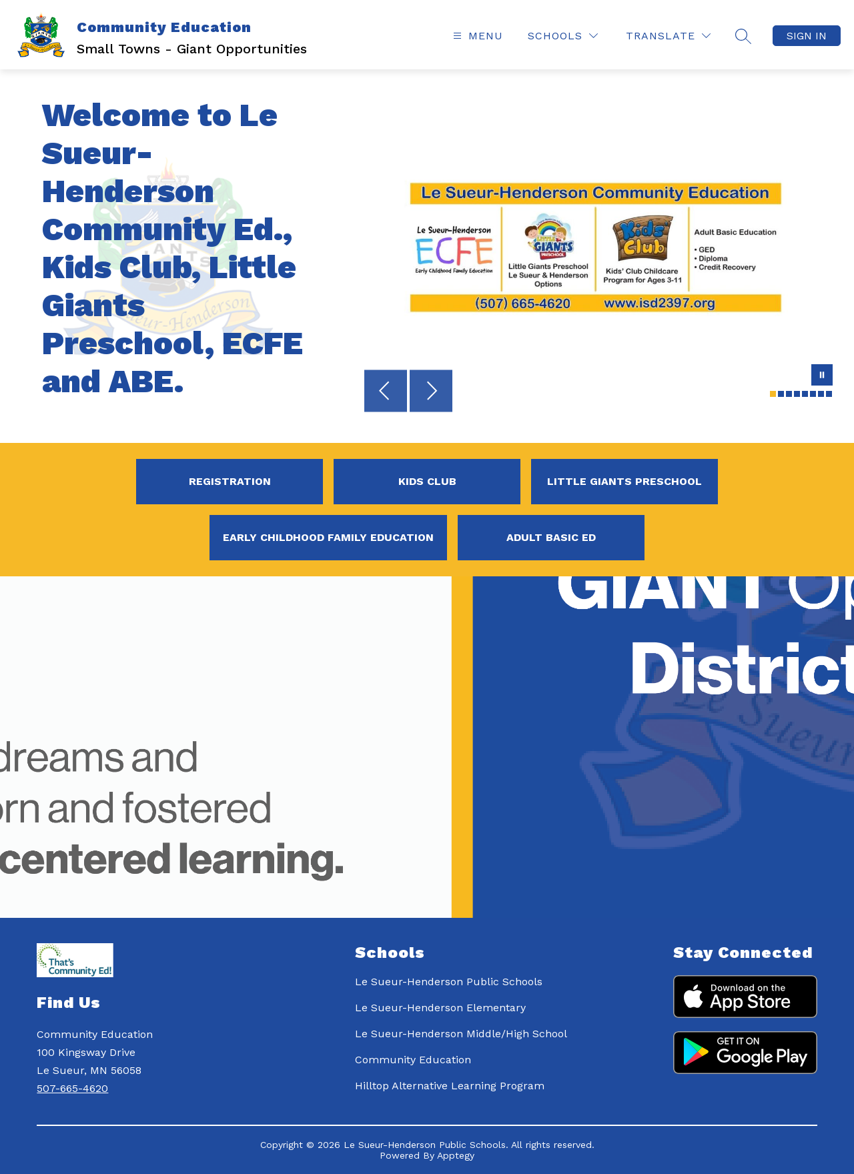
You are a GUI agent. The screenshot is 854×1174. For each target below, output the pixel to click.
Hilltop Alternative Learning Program (449, 1085)
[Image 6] (813, 394)
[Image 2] (781, 394)
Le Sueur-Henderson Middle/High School (461, 1033)
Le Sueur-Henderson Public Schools (448, 981)
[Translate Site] (668, 35)
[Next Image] (431, 392)
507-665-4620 (72, 1088)
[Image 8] (829, 394)
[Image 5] (805, 394)
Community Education (413, 1059)
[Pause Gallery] (822, 376)
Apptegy (455, 1155)
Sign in (807, 35)
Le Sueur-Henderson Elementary (440, 1007)
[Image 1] (773, 394)
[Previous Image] (385, 392)
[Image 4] (797, 394)
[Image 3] (789, 394)
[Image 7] (821, 394)
